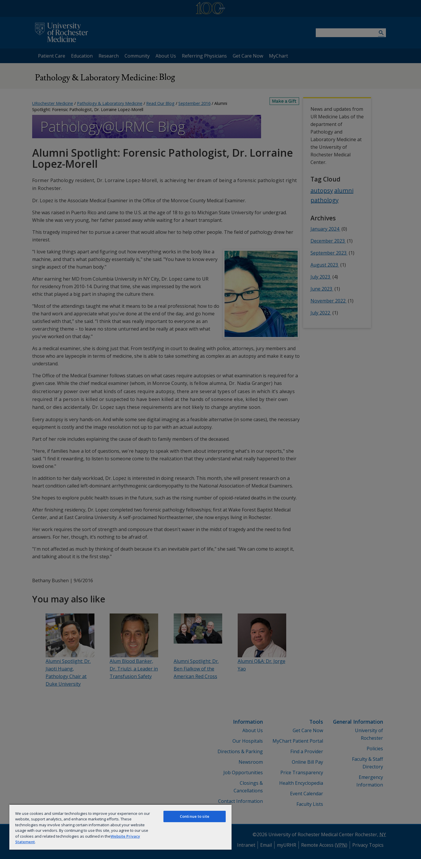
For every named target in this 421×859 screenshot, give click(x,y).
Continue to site (194, 816)
